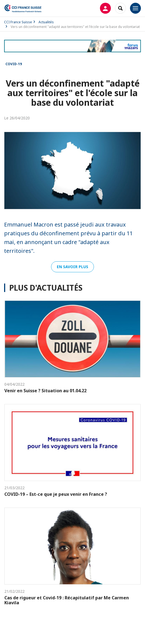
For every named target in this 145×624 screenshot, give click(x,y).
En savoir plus (72, 266)
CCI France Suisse (18, 22)
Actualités (46, 22)
